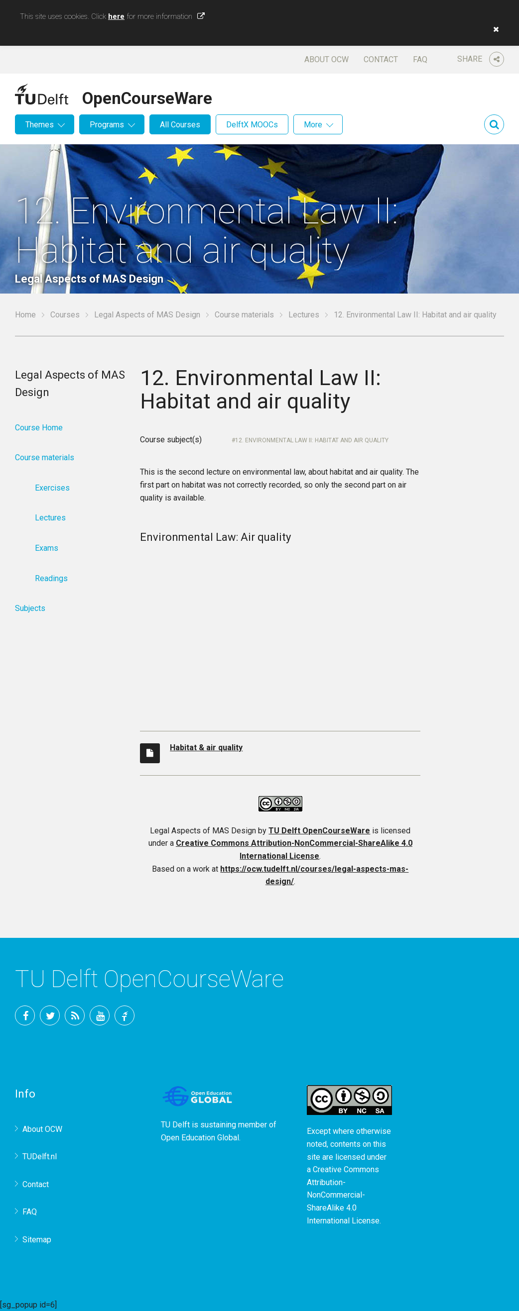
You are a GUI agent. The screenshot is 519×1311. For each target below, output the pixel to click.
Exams (46, 548)
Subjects (30, 608)
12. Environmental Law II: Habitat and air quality (312, 440)
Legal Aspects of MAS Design (147, 314)
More (313, 124)
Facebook (25, 1015)
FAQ (420, 59)
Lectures (303, 314)
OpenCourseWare (147, 96)
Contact (381, 59)
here (116, 16)
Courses (65, 314)
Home (25, 314)
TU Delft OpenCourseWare (319, 830)
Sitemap (36, 1239)
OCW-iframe (280, 632)
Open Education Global (200, 1137)
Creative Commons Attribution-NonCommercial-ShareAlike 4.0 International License (343, 1195)
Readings (51, 578)
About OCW (326, 59)
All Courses (180, 124)
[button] (493, 29)
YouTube (100, 1015)
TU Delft (124, 1015)
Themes (39, 124)
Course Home (39, 427)
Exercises (52, 488)
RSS (75, 1015)
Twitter (50, 1015)
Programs (107, 124)
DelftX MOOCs (252, 124)
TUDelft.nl (39, 1156)
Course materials (244, 314)
